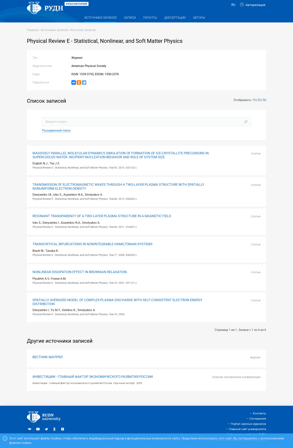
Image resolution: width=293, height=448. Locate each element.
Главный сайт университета (247, 429)
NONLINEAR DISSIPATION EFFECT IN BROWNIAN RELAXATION (80, 279)
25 (259, 107)
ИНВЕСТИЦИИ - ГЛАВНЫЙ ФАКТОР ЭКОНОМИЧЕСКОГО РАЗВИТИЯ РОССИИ (93, 384)
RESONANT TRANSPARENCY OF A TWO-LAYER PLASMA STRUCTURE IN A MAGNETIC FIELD (102, 223)
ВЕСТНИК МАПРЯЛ (48, 364)
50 (264, 107)
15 (254, 107)
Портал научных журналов (248, 424)
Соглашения (258, 419)
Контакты (259, 413)
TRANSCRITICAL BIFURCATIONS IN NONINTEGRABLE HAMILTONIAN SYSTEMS (92, 251)
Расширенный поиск (56, 138)
